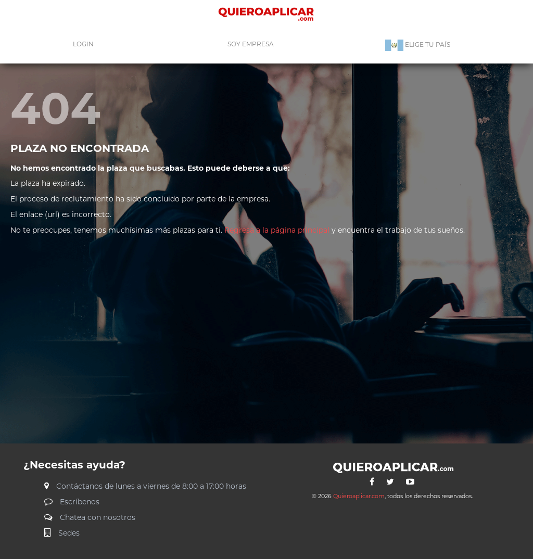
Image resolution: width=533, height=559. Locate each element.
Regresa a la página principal (275, 230)
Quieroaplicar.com (359, 496)
